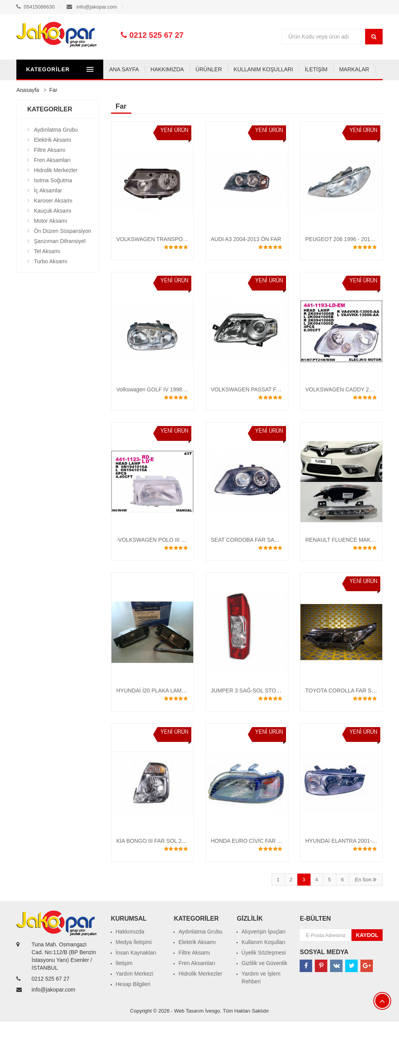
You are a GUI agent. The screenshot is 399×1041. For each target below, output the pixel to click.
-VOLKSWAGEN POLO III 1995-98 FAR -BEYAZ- (176, 559)
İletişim (124, 982)
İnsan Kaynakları (136, 972)
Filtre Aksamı (49, 169)
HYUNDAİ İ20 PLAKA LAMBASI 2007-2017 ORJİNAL (181, 710)
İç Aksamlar (48, 210)
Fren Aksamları (52, 179)
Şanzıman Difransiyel (59, 260)
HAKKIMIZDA (80, 89)
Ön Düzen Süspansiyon (62, 250)
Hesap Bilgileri (133, 1003)
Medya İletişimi (134, 961)
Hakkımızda (130, 951)
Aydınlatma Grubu (56, 149)
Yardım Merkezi (135, 993)
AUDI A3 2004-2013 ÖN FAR (246, 258)
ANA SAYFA (37, 89)
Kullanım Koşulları (264, 961)
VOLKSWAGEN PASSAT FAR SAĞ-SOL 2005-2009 (274, 409)
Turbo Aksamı (50, 281)
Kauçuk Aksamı (53, 230)
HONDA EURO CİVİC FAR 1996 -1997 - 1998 (266, 860)
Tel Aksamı (47, 271)
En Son (365, 899)
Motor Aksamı (50, 240)
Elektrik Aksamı (52, 159)
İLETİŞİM (229, 89)
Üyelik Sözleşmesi (264, 972)
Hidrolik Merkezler (56, 190)
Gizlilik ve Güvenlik (264, 982)
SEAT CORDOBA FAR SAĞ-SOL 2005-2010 (265, 559)
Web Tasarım (189, 1030)
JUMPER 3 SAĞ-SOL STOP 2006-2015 (259, 710)
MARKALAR (267, 89)
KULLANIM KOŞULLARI (176, 89)
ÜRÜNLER (122, 89)
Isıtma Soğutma (53, 200)
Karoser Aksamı (53, 220)
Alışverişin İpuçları (264, 951)
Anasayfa (27, 109)
